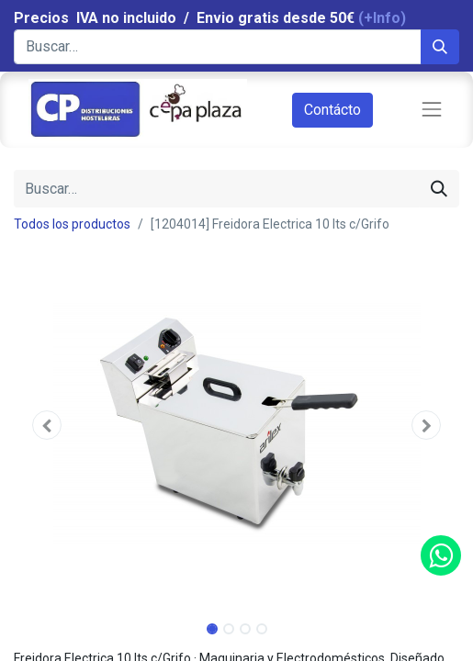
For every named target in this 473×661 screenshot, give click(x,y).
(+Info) (382, 18)
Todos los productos (72, 224)
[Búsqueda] (440, 46)
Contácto (332, 109)
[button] (47, 425)
